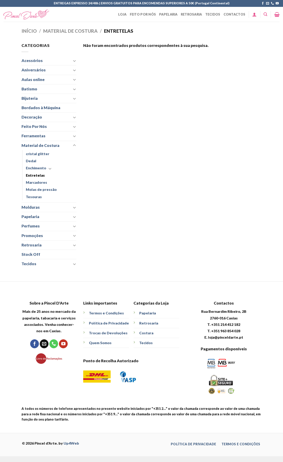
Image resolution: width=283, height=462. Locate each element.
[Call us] (272, 3)
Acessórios (32, 60)
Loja (122, 14)
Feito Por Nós (143, 14)
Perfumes (30, 226)
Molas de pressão (41, 189)
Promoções (32, 235)
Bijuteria (29, 98)
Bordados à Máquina (40, 107)
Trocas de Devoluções (108, 333)
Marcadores (36, 182)
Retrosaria (191, 14)
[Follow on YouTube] (277, 3)
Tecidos (212, 14)
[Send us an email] (267, 3)
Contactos (235, 14)
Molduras (30, 207)
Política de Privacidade (109, 323)
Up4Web (71, 443)
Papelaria (168, 14)
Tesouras (34, 197)
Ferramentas (33, 135)
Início (29, 31)
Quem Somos (100, 342)
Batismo (29, 88)
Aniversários (33, 70)
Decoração (31, 117)
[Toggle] (74, 61)
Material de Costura (70, 31)
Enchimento (36, 168)
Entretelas (35, 175)
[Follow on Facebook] (262, 3)
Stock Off (30, 254)
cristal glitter (37, 153)
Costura (146, 333)
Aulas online (33, 79)
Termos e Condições (106, 313)
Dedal (31, 161)
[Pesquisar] (265, 14)
